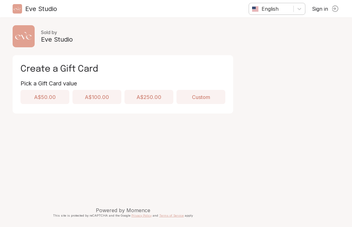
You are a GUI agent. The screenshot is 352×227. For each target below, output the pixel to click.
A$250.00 (148, 97)
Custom (201, 97)
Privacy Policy (141, 215)
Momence (138, 210)
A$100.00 (97, 97)
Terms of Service (171, 215)
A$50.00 (45, 97)
